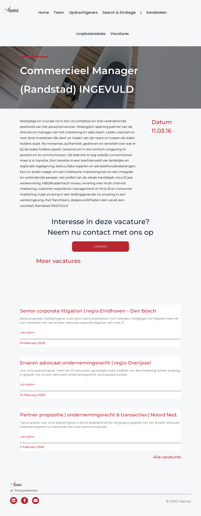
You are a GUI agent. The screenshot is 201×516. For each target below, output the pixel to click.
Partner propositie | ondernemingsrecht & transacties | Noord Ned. (96, 418)
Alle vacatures (167, 463)
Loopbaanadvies (91, 33)
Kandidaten (156, 12)
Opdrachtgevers (83, 12)
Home (43, 12)
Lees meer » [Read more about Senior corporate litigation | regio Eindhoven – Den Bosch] (27, 333)
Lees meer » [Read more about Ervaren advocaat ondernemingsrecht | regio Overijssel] (27, 385)
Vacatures (120, 33)
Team (59, 12)
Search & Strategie (119, 12)
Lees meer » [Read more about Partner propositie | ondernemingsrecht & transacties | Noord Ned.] (27, 443)
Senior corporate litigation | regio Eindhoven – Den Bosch (91, 311)
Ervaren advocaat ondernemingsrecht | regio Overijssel (88, 363)
